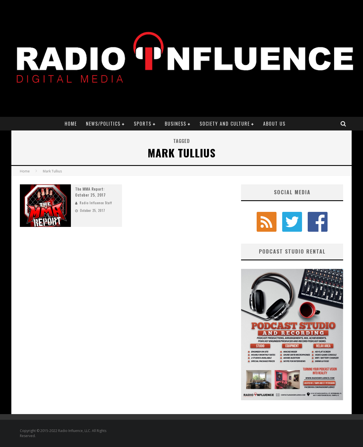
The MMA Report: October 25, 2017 (90, 192)
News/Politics (103, 123)
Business (175, 123)
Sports (142, 123)
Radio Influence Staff (96, 203)
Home (71, 123)
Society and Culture (225, 123)
